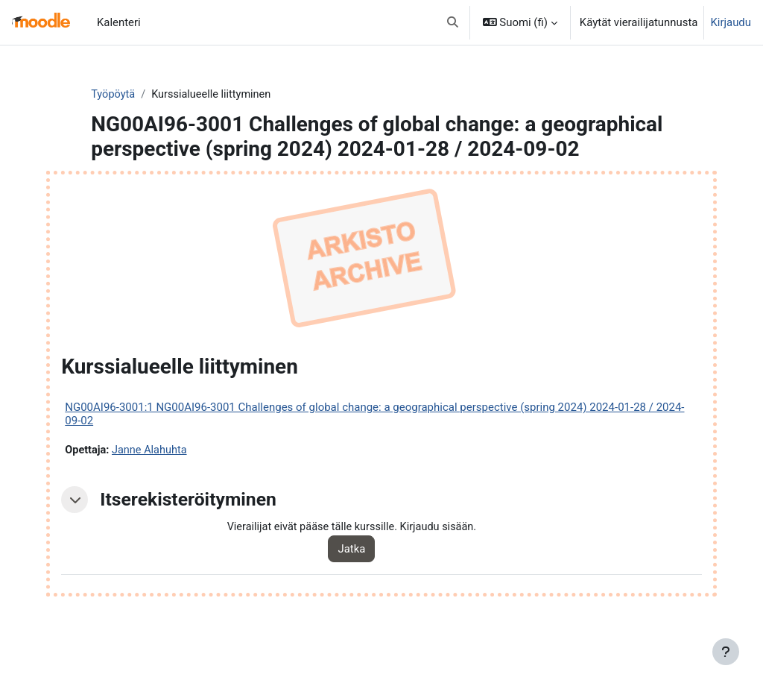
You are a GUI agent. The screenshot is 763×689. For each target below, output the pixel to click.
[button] (452, 22)
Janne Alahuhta (181, 475)
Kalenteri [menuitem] (119, 22)
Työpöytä (140, 94)
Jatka (370, 575)
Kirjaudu (730, 22)
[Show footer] (725, 651)
